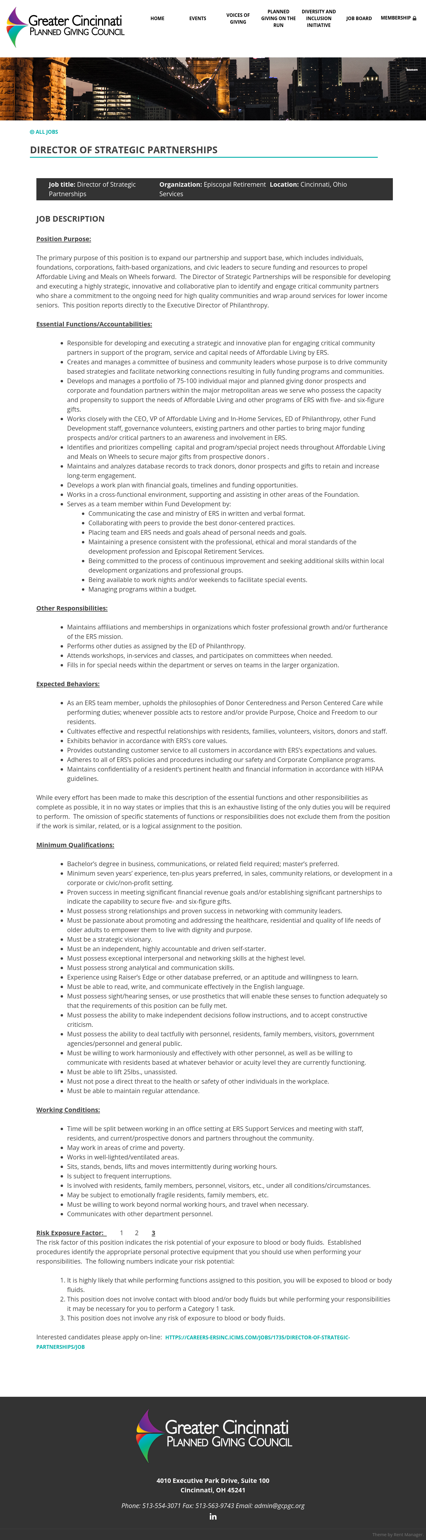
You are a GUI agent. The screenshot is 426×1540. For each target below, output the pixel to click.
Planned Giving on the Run (278, 18)
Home (157, 18)
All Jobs (44, 131)
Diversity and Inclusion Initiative (319, 18)
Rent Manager (408, 1534)
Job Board (359, 18)
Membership (396, 18)
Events (197, 18)
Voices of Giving (238, 18)
